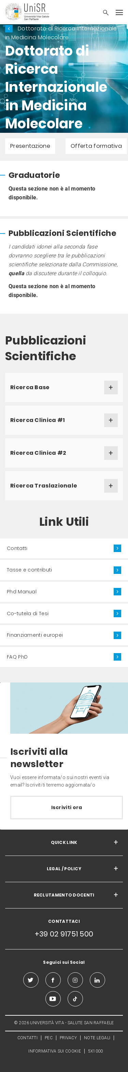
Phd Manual (22, 591)
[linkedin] (97, 980)
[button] (102, 13)
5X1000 (95, 1051)
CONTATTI (27, 1037)
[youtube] (53, 998)
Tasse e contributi (29, 569)
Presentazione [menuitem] (30, 146)
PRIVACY (68, 1037)
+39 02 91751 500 (64, 934)
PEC (49, 1037)
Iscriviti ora (66, 807)
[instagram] (75, 980)
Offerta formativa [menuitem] (96, 146)
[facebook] (53, 980)
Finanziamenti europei (35, 635)
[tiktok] (75, 998)
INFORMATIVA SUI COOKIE (54, 1051)
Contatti (17, 548)
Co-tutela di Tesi (27, 613)
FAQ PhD (17, 656)
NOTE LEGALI (97, 1037)
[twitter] (31, 980)
